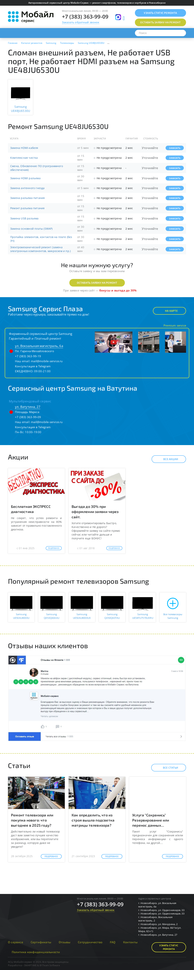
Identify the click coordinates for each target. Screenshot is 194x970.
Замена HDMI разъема (25, 178)
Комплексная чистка (24, 157)
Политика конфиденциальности (36, 952)
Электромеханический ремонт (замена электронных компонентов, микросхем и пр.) (40, 249)
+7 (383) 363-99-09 (85, 16)
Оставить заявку (160, 22)
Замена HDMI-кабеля (24, 148)
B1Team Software (50, 965)
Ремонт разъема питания (27, 208)
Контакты (130, 942)
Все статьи (167, 767)
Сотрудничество (90, 942)
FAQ (113, 942)
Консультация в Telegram (33, 366)
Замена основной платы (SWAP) (31, 228)
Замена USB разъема (24, 218)
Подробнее (53, 548)
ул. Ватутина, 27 (27, 406)
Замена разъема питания (27, 198)
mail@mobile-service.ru (47, 361)
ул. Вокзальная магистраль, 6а (39, 346)
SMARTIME (30, 965)
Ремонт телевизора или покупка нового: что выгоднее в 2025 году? (32, 820)
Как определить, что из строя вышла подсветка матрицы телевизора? (93, 820)
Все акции (167, 459)
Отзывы (64, 942)
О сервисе (15, 942)
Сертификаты (41, 942)
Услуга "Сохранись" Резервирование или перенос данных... (150, 820)
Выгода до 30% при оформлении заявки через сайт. (95, 511)
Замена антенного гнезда (27, 188)
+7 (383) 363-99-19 (28, 356)
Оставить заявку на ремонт (97, 282)
